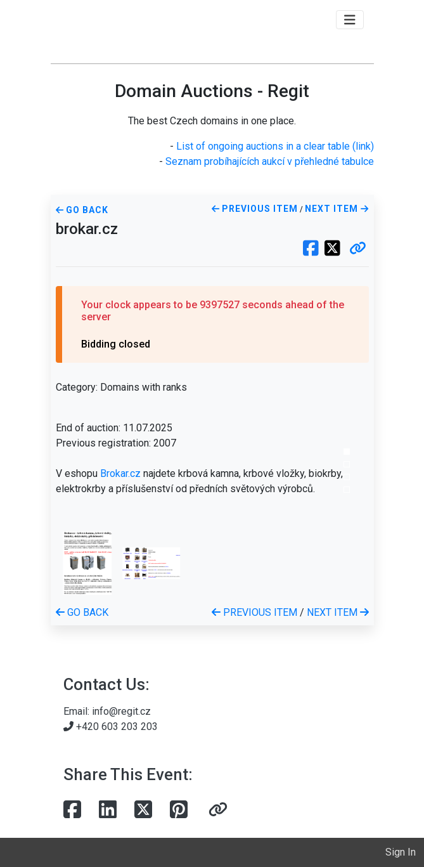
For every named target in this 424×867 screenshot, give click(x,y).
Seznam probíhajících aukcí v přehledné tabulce (269, 161)
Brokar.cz (120, 473)
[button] (358, 249)
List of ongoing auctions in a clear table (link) (275, 146)
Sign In (400, 852)
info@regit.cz (121, 711)
